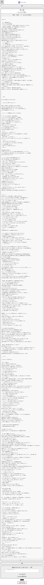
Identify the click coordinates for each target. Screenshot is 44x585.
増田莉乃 (14, 567)
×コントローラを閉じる (27, 14)
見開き (14, 14)
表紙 (22, 5)
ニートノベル (23, 2)
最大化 (18, 14)
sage (19, 574)
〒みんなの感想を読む (22, 576)
